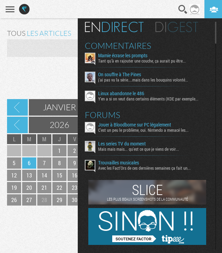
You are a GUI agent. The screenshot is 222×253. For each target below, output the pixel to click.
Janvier (59, 107)
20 (29, 187)
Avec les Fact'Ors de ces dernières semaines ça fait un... (144, 168)
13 (29, 175)
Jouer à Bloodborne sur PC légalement (134, 125)
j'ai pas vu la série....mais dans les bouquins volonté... (143, 79)
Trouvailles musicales (118, 163)
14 (44, 175)
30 (74, 199)
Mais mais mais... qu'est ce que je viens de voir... (138, 149)
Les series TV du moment (122, 144)
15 (59, 175)
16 (74, 175)
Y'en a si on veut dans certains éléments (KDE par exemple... (148, 98)
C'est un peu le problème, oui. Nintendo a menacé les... (143, 130)
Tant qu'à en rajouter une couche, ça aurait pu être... (142, 60)
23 (74, 187)
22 (59, 187)
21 (44, 187)
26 (14, 199)
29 (59, 199)
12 (14, 175)
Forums (102, 115)
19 (14, 187)
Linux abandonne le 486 (121, 93)
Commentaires (118, 45)
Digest (176, 27)
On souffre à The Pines (119, 74)
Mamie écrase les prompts (122, 55)
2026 (59, 124)
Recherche (183, 9)
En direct (114, 27)
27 (29, 199)
